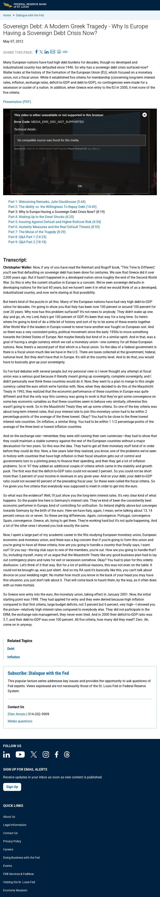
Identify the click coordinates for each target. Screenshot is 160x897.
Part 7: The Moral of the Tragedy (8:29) (37, 232)
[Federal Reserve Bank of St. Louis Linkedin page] (6, 756)
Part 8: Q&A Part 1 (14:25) (27, 237)
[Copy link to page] (65, 52)
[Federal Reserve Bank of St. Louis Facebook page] (56, 756)
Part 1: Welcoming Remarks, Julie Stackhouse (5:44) (47, 202)
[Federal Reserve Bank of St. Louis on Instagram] (46, 756)
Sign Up (12, 787)
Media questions (20, 721)
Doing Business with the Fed (21, 857)
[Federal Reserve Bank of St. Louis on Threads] (67, 756)
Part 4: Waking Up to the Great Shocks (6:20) (41, 217)
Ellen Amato (17, 714)
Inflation (13, 657)
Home (7, 15)
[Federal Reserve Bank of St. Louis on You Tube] (20, 756)
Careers (8, 849)
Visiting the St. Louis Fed (19, 882)
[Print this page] (59, 52)
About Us (9, 816)
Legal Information (14, 825)
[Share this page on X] (41, 52)
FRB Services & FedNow (18, 874)
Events (7, 865)
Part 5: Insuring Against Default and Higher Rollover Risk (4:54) (54, 222)
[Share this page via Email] (52, 52)
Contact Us (10, 833)
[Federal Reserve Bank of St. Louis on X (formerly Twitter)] (34, 756)
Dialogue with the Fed (30, 15)
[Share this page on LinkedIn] (46, 52)
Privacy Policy (12, 841)
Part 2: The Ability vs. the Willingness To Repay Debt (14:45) (52, 207)
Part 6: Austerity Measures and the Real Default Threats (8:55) (54, 227)
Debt (10, 649)
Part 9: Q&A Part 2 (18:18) (27, 242)
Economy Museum (15, 890)
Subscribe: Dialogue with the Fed (38, 673)
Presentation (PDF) (17, 102)
